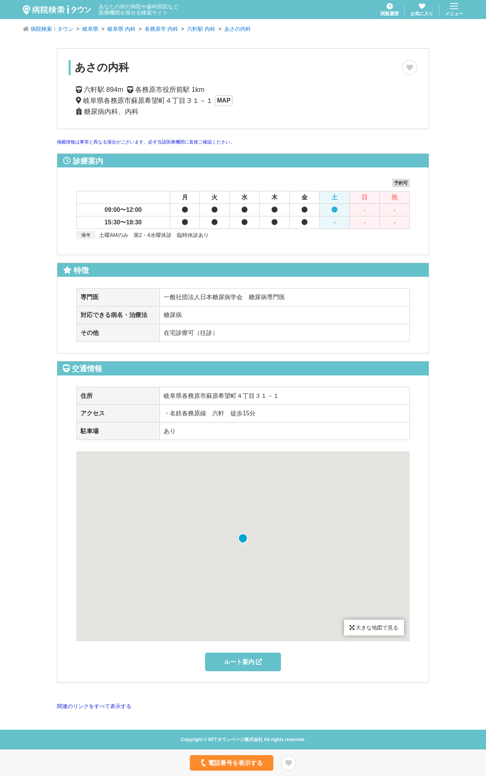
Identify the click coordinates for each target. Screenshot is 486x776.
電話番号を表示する (231, 763)
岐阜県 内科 (121, 29)
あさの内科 (237, 29)
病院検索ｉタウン (52, 29)
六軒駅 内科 (201, 29)
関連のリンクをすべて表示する (94, 706)
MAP (224, 100)
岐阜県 (90, 29)
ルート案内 (243, 662)
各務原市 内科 (161, 29)
